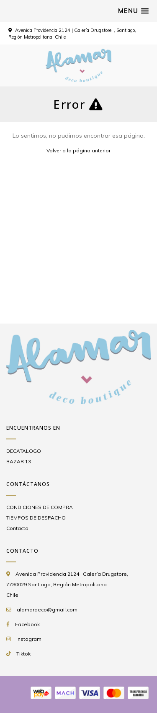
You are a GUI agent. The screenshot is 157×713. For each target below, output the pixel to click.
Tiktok (23, 653)
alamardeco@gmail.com (47, 609)
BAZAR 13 (18, 461)
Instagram (28, 639)
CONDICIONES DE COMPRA (39, 507)
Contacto (17, 528)
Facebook (27, 624)
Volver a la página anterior (78, 150)
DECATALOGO (23, 451)
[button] (133, 11)
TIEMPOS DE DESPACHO (36, 518)
